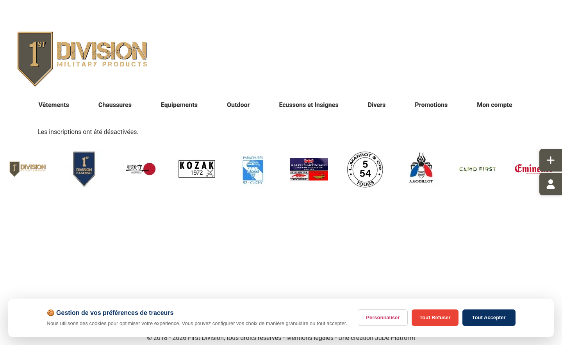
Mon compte (494, 105)
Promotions (431, 105)
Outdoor (238, 105)
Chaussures (115, 105)
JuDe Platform (395, 337)
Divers (377, 105)
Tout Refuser (434, 317)
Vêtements (54, 105)
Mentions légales (310, 337)
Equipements (179, 105)
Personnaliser (383, 317)
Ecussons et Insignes (308, 105)
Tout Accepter (489, 317)
